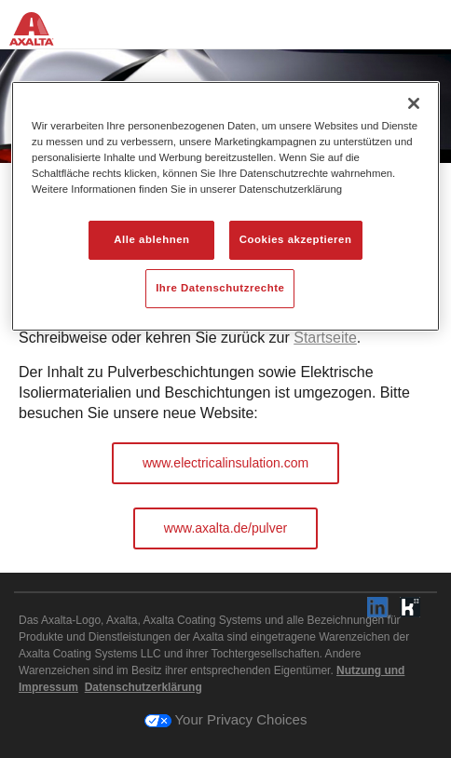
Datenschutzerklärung (143, 687)
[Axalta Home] (41, 34)
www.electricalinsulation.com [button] (225, 462)
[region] (225, 206)
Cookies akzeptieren (295, 239)
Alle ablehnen (151, 239)
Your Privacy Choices (226, 719)
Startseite (325, 337)
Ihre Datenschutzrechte (220, 287)
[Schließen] (413, 103)
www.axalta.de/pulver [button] (225, 528)
